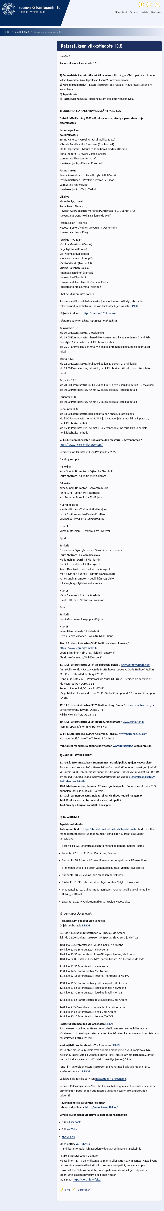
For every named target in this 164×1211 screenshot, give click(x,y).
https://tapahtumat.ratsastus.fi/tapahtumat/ (109, 829)
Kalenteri (134, 12)
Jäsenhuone (156, 12)
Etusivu (6, 32)
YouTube (72, 1129)
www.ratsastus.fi (123, 746)
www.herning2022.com (133, 734)
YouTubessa (83, 1144)
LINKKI (135, 306)
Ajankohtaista (22, 32)
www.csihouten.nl (133, 722)
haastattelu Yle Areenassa (110, 1078)
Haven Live (68, 1136)
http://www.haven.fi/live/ (101, 1107)
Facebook (75, 1122)
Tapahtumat (81, 1190)
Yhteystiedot (121, 12)
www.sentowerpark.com (135, 664)
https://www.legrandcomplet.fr (78, 648)
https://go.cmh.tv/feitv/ (87, 1179)
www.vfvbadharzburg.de (140, 705)
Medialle (144, 12)
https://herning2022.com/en (100, 313)
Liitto (65, 1190)
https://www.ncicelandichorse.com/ (81, 444)
